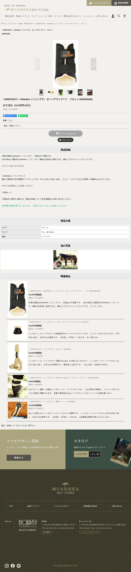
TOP (11, 506)
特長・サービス (55, 16)
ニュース (43, 16)
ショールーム (89, 16)
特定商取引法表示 (90, 506)
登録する (19, 458)
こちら (22, 425)
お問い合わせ (102, 16)
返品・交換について (12, 126)
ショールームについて (89, 532)
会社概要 (46, 532)
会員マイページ (33, 506)
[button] (93, 64)
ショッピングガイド (100, 3)
